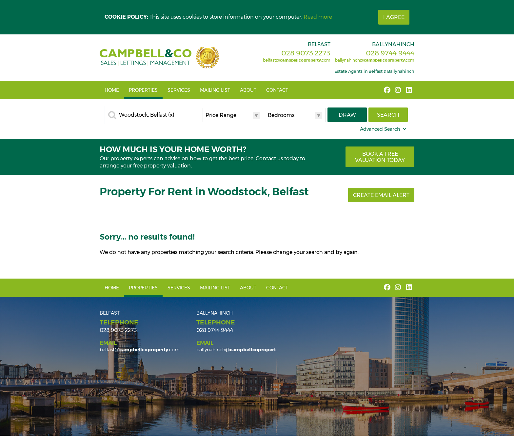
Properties (143, 90)
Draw (347, 115)
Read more (318, 17)
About (248, 90)
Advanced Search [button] (384, 129)
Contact (277, 90)
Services (179, 90)
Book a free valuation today (380, 157)
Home (112, 90)
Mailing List (215, 90)
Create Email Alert (381, 195)
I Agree (394, 17)
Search (388, 115)
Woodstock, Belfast (146, 115)
